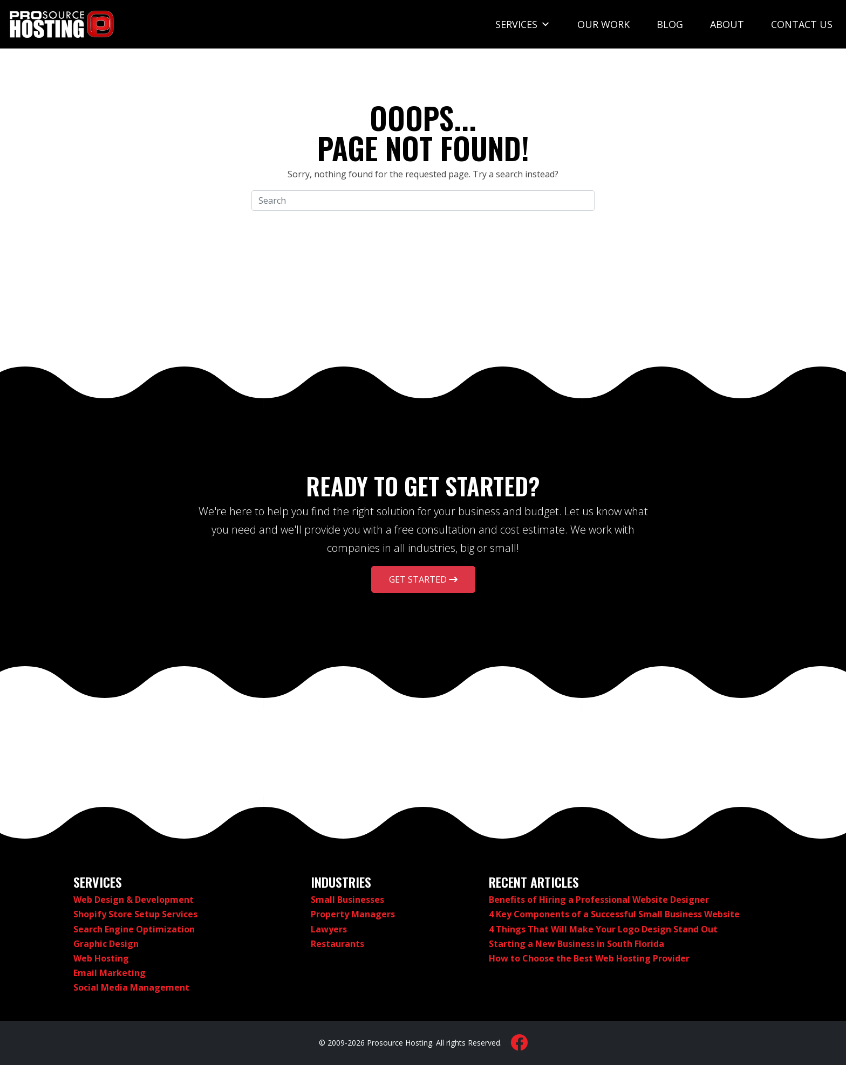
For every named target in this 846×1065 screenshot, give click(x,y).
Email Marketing (109, 973)
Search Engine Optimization (134, 929)
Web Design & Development (133, 899)
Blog (670, 24)
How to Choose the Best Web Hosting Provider (589, 958)
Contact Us (802, 24)
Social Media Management (131, 987)
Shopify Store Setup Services (135, 914)
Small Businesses (347, 899)
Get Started (423, 579)
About (727, 24)
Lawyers (329, 929)
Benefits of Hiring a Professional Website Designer (599, 899)
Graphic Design (106, 944)
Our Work (603, 24)
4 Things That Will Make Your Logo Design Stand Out (603, 929)
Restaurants (337, 944)
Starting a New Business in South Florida (576, 944)
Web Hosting (101, 958)
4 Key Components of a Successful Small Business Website (614, 914)
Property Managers (353, 914)
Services (522, 24)
